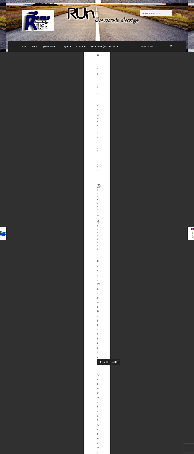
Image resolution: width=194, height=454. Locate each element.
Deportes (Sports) (93, 123)
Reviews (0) (28, 189)
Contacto (81, 46)
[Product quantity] (79, 107)
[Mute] (165, 131)
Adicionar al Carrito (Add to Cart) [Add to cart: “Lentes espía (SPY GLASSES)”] (77, 282)
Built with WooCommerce (34, 440)
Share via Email (119, 173)
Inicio (24, 46)
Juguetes (36, 54)
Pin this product (91, 173)
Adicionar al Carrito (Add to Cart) (106, 107)
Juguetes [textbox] (155, 154)
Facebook (145, 90)
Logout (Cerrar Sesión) (43, 418)
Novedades (118, 123)
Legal (65, 46)
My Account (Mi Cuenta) (103, 46)
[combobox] (156, 154)
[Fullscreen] (169, 131)
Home (27, 54)
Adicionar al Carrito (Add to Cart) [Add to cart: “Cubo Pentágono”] (38, 282)
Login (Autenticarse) (42, 399)
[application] (156, 125)
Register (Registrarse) (43, 404)
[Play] (143, 131)
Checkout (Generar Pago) (45, 393)
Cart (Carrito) (39, 387)
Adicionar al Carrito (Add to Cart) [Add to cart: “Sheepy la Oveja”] (116, 282)
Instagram (146, 83)
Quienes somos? (50, 46)
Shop (34, 46)
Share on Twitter (35, 173)
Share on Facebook (63, 173)
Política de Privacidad (43, 365)
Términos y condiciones (44, 359)
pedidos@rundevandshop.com (141, 341)
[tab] (38, 190)
